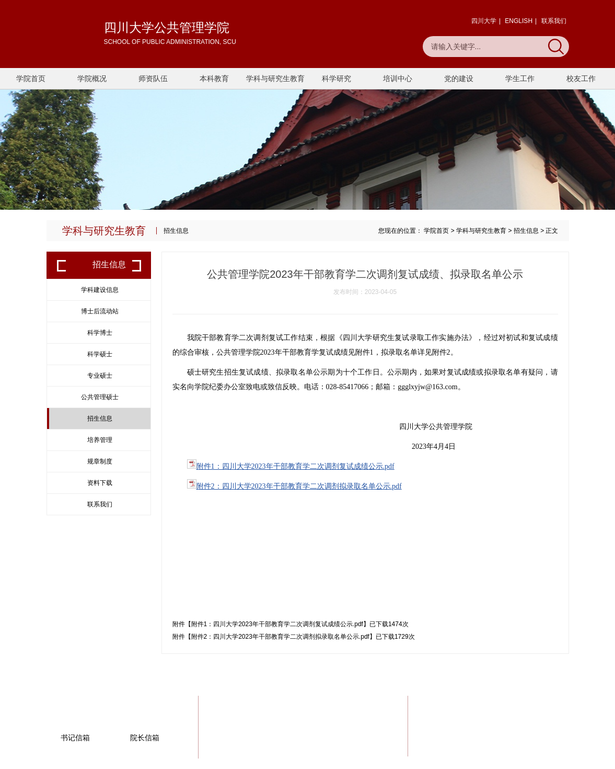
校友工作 (581, 78)
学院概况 (92, 78)
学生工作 (520, 78)
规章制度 (99, 461)
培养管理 (99, 440)
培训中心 (397, 78)
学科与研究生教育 (275, 78)
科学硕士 (99, 354)
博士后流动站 (100, 311)
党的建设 (458, 78)
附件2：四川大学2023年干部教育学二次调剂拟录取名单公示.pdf (299, 486)
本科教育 (214, 78)
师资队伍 (153, 78)
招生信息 (526, 230)
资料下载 (99, 483)
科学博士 (99, 332)
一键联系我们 (528, 729)
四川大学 (483, 21)
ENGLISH (518, 21)
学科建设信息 (100, 289)
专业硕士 (99, 375)
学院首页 (30, 78)
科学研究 (336, 78)
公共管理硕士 (100, 397)
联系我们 (553, 21)
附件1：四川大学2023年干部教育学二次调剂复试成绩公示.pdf (295, 466)
